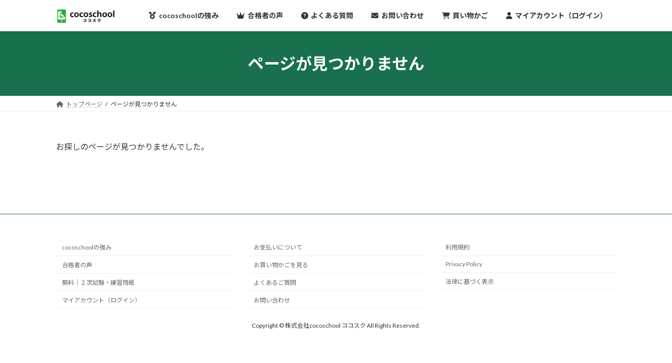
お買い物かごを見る (281, 265)
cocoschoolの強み (86, 248)
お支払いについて (278, 248)
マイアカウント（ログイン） (101, 300)
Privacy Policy (463, 264)
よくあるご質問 (275, 282)
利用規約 (457, 248)
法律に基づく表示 (469, 281)
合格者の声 (77, 265)
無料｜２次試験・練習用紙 (98, 282)
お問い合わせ (272, 300)
